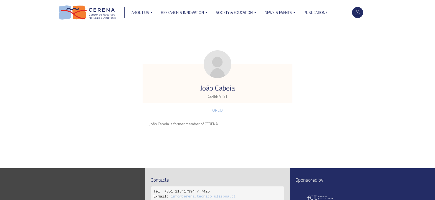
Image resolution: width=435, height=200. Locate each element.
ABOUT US (142, 12)
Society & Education (236, 12)
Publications (316, 12)
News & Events (280, 12)
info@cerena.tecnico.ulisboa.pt (203, 196)
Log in (357, 12)
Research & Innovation (184, 12)
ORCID (217, 110)
